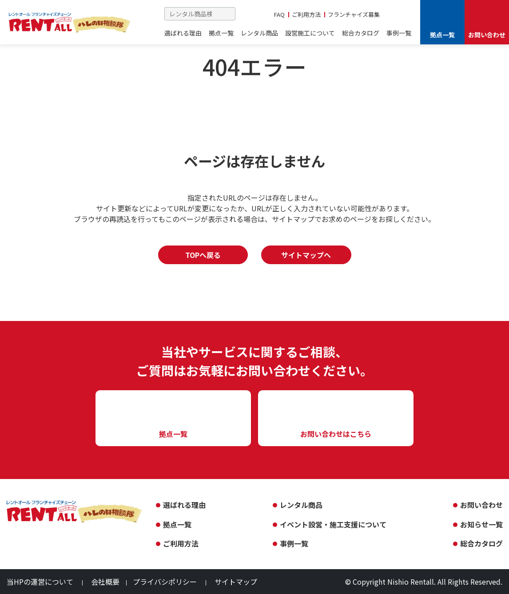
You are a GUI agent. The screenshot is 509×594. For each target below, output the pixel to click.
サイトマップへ (306, 254)
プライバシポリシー (165, 581)
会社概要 (105, 581)
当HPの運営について (40, 581)
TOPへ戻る (203, 254)
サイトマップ (236, 581)
